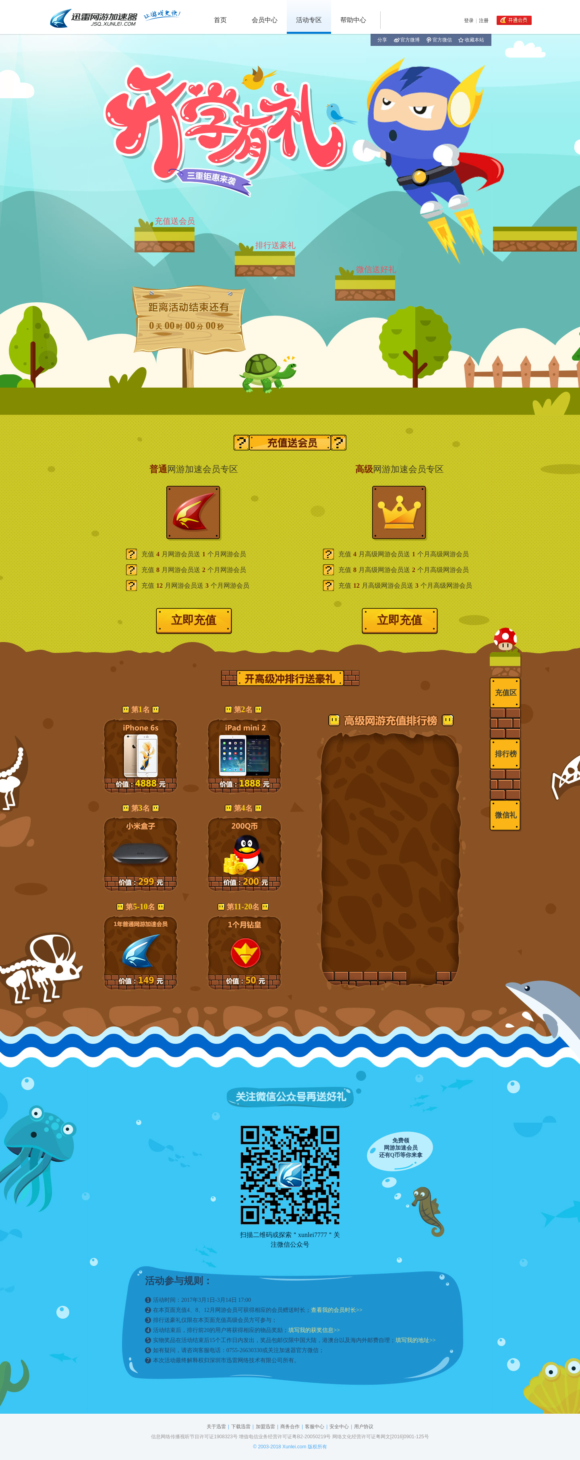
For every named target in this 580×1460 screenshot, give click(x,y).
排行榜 (506, 754)
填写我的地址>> (416, 1340)
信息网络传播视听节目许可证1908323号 (194, 1436)
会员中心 (265, 20)
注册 (484, 20)
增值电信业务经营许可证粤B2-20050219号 (285, 1436)
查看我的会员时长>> (336, 1310)
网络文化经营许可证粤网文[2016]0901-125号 (380, 1436)
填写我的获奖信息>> (314, 1330)
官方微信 (439, 40)
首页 (220, 20)
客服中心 (314, 1426)
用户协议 (363, 1426)
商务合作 (290, 1426)
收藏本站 (471, 40)
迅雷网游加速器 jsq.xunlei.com (114, 17)
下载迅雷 (241, 1426)
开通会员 (514, 20)
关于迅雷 (216, 1426)
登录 (469, 20)
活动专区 (309, 20)
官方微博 (407, 40)
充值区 (506, 693)
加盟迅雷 (265, 1426)
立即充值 (193, 620)
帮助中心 (353, 20)
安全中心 (339, 1426)
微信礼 (506, 815)
